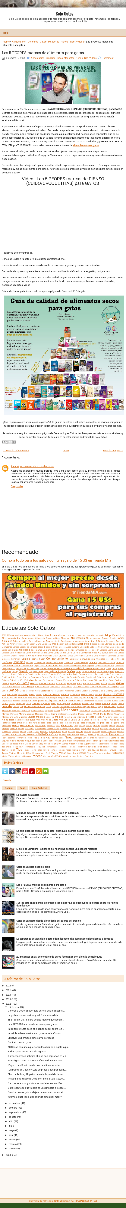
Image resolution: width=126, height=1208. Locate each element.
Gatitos (120, 683)
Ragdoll (44, 731)
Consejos (33, 41)
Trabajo (76, 750)
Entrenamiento (86, 674)
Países (93, 720)
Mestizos (39, 714)
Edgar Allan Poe (89, 671)
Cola (96, 655)
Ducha (63, 671)
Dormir (56, 671)
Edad (78, 671)
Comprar (74, 659)
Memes (5, 714)
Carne (50, 653)
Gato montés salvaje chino (84, 686)
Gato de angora (42, 686)
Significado (80, 741)
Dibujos (82, 668)
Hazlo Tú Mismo (51, 694)
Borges (16, 647)
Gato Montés (66, 686)
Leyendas (7, 706)
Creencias (83, 662)
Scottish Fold (117, 737)
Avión (26, 644)
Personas (40, 725)
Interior (72, 700)
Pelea (82, 722)
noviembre (14, 1103)
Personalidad (27, 725)
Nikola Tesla (118, 717)
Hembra (65, 694)
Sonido (35, 744)
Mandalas (15, 710)
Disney (15, 671)
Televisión (40, 747)
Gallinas (111, 683)
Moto (16, 717)
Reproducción (103, 734)
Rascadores (55, 731)
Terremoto (81, 746)
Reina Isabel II (73, 734)
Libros (16, 706)
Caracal (5, 653)
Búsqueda (84, 647)
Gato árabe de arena (11, 686)
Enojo (75, 674)
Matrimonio (96, 710)
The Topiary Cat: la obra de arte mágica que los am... (36, 1019)
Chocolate (47, 656)
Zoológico (88, 756)
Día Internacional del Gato (64, 668)
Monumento (119, 714)
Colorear (120, 656)
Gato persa (114, 686)
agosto (13, 1116)
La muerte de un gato (27, 795)
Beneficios (85, 643)
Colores (6, 659)
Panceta (120, 720)
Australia (120, 641)
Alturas (89, 638)
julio (11, 1121)
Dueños (71, 671)
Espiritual (91, 677)
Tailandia (6, 746)
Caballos (94, 647)
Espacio (73, 677)
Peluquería (114, 723)
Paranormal (17, 722)
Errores (26, 677)
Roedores (11, 738)
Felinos (78, 680)
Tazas (15, 747)
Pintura (96, 725)
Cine (76, 655)
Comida (25, 658)
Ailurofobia (40, 638)
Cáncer (88, 650)
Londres (55, 706)
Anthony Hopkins (20, 641)
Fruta (73, 683)
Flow (105, 680)
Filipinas (98, 680)
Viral (53, 756)
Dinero (108, 668)
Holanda (13, 698)
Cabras (101, 647)
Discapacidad (118, 668)
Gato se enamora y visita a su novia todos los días (35, 1083)
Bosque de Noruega (28, 647)
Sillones (89, 741)
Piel (76, 725)
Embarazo (22, 674)
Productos (86, 728)
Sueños (65, 744)
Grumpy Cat (111, 691)
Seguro (39, 741)
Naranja (68, 717)
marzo (12, 1139)
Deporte (90, 665)
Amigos (105, 638)
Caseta (76, 652)
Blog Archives (39, 788)
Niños (5, 719)
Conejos (120, 659)
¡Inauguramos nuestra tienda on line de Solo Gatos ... (36, 1078)
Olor (61, 720)
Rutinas (55, 738)
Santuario (99, 738)
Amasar (97, 638)
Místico (89, 714)
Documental (38, 671)
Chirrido (38, 656)
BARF (54, 644)
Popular (9, 788)
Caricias (36, 652)
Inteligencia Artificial (56, 700)
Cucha (112, 662)
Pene (122, 723)
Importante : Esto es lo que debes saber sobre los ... (36, 1028)
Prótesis (95, 728)
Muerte (31, 716)
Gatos (43, 41)
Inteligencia (38, 700)
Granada (86, 691)
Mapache (49, 710)
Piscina (104, 725)
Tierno (121, 747)
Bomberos (7, 647)
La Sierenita (76, 703)
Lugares (86, 706)
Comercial (15, 659)
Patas (76, 722)
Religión (83, 734)
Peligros (100, 722)
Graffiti (78, 691)
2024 (9, 635)
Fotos (25, 683)
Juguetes (45, 703)
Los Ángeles (65, 706)
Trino (88, 750)
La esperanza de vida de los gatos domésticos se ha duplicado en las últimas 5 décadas (64, 938)
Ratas (64, 731)
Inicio (5, 33)
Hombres (22, 697)
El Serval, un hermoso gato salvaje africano (31, 1037)
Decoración (80, 665)
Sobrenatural (107, 741)
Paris (35, 723)
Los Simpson (76, 706)
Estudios (29, 680)
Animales (7, 641)
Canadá (80, 650)
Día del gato (45, 668)
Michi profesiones (60, 714)
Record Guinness (108, 731)
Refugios (53, 734)
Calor (32, 650)
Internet (80, 701)
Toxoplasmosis (64, 750)
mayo (12, 1130)
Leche (98, 703)
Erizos (19, 677)
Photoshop (67, 725)
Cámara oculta (50, 650)
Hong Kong (33, 698)
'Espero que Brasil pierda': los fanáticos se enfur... (35, 1065)
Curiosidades (50, 665)
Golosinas (69, 691)
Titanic (26, 750)
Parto (48, 722)
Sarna (107, 738)
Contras (29, 662)
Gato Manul (55, 686)
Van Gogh (45, 753)
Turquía (112, 750)
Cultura (16, 665)
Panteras (6, 723)
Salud (68, 737)
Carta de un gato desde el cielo (33, 866)
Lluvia (48, 706)
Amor (121, 638)
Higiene (98, 694)
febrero (13, 1144)
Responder (17, 486)
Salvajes (78, 737)
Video (18, 756)
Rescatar (114, 734)
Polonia (20, 728)
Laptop (93, 703)
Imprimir (103, 698)
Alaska (49, 638)
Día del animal (33, 668)
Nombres (21, 719)
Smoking (97, 741)
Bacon (32, 644)
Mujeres (40, 716)
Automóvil (14, 644)
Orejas (67, 720)
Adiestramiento (97, 635)
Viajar (5, 756)
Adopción (110, 635)
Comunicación (87, 659)
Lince (32, 706)
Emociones (32, 674)
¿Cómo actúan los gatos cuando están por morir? (35, 1096)
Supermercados (91, 744)
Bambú (15, 466)
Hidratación (75, 694)
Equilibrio (6, 677)
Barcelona (46, 644)
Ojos (48, 719)
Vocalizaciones (69, 756)
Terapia (72, 747)
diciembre (14, 1007)
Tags (22, 788)
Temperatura (52, 747)
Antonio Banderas (37, 641)
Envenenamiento (117, 674)
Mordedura (7, 717)
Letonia (121, 703)
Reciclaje (96, 731)
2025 (8, 990)
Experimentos (49, 680)
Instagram (26, 700)
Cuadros (93, 662)
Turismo (103, 750)
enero (12, 1148)
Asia (103, 641)
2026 (8, 985)
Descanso (109, 665)
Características (17, 652)
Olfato (55, 719)
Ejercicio (117, 671)
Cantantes (119, 650)
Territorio (92, 747)
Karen (53, 703)
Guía (4, 694)
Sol (8, 744)
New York (107, 717)
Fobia (111, 680)
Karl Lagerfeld (63, 703)
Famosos (68, 680)
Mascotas (53, 41)
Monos (110, 714)
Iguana (83, 698)
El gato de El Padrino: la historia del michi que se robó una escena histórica (56, 848)
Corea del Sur (40, 662)
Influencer (119, 698)
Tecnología (29, 746)
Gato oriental (103, 686)
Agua (24, 638)
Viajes (11, 756)
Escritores (36, 677)
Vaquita (54, 753)
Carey (28, 652)
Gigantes (60, 691)
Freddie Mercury (47, 683)
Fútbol (104, 683)
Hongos (41, 698)
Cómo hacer (38, 659)
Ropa (29, 737)
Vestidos (108, 753)
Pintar (89, 725)
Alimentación (19, 41)
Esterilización (16, 680)
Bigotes (101, 644)
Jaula (28, 703)
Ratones (71, 731)
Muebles (23, 717)
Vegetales (71, 753)
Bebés (68, 644)
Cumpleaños (26, 665)
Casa (69, 652)
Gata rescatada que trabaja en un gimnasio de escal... (37, 1087)
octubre (13, 1107)
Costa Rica (68, 662)
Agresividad (14, 638)
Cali (9, 650)
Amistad (113, 638)
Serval (58, 741)
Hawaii (39, 694)
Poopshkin (29, 728)
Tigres (5, 750)
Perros (15, 725)
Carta (56, 652)
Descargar (119, 665)
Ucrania (21, 753)
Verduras (98, 753)
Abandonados (19, 635)
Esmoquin (64, 677)
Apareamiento (53, 641)
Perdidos (6, 725)
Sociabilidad (118, 741)
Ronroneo (21, 737)
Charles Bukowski (19, 656)
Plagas (112, 725)
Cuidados (7, 665)
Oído (43, 720)
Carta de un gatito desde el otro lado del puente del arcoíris (48, 920)
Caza (94, 652)
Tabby (121, 744)
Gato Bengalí (27, 686)
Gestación (45, 690)
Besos (94, 644)
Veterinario (118, 753)
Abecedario (32, 635)
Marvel (57, 710)
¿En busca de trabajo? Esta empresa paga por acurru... (37, 1069)
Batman (60, 644)
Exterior (59, 680)
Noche (12, 719)
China (31, 655)
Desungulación (8, 668)
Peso (58, 725)
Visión (59, 756)
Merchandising (26, 714)
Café (107, 647)
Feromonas (88, 680)
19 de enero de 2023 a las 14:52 (37, 466)
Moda (103, 714)
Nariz (75, 717)
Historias (118, 694)
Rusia (36, 737)
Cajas (4, 650)
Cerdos (121, 653)
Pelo (107, 722)
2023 (4, 635)
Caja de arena (117, 647)
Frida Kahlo (61, 683)
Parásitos (27, 723)
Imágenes (92, 697)
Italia (121, 700)
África (4, 638)
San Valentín (88, 738)
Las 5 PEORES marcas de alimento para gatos (43, 53)
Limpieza (24, 706)
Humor (69, 697)
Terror (99, 747)
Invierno (107, 701)
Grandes (94, 691)
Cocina (89, 655)
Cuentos (120, 662)
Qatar (30, 731)
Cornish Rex (51, 662)
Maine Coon (110, 706)
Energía (52, 674)
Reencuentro (32, 734)
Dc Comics (69, 665)
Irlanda (115, 701)
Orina (80, 720)
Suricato (114, 744)
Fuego (79, 683)
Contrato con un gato (19, 1042)
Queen (36, 731)
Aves (21, 644)
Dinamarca (100, 668)
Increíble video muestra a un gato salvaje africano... (35, 1033)
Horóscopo (51, 697)
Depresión (99, 665)
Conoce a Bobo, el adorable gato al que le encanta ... (36, 1010)
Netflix (99, 717)
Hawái (32, 694)
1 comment (108, 58)
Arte (98, 641)
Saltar (61, 738)
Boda (121, 644)
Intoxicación (89, 701)
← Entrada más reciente (16, 450)
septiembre (15, 1112)
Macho (94, 706)
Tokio (39, 750)
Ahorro (31, 638)
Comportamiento (57, 658)
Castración (86, 652)
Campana (72, 650)
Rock (4, 738)
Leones (114, 703)
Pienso (64, 41)
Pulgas (23, 731)
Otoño (86, 720)
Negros (92, 716)
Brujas (55, 647)
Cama (39, 650)
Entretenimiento (102, 674)
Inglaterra (7, 700)
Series (52, 741)
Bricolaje (48, 647)
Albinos (56, 638)
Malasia (120, 706)
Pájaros (112, 720)
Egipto (109, 671)
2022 (8, 1003)
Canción (95, 650)
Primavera (64, 728)
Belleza (75, 644)
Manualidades (37, 710)
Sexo (63, 740)
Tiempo (106, 747)
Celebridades (105, 652)
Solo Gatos (64, 13)
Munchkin (50, 717)
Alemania (65, 638)
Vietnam (46, 756)
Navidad (82, 717)
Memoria (14, 714)
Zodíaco (80, 756)
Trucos (95, 750)
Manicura (25, 710)
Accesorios (56, 635)
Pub (122, 728)
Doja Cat (48, 671)
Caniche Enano (106, 650)
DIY (30, 671)
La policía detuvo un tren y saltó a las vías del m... (34, 1015)
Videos (80, 41)
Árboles (64, 641)
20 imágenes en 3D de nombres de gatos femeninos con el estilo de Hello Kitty (59, 956)
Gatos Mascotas (27, 691)
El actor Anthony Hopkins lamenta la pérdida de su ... (36, 1074)
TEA (21, 746)
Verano (90, 753)
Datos (61, 665)
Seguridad (30, 740)
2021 (8, 1154)
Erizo (13, 677)
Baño (38, 644)
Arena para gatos (76, 641)
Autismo (5, 644)
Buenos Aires (65, 647)
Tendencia (63, 747)
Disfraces (6, 671)
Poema (5, 728)
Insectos (16, 701)
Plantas (120, 725)
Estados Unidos (106, 677)
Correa (60, 662)
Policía (13, 728)
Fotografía (15, 683)
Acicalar (67, 635)
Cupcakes (38, 665)
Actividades (77, 635)
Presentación (53, 728)
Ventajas (81, 753)
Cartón (63, 653)
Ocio (38, 720)
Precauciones (40, 728)
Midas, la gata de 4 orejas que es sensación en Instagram (47, 813)
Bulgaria (75, 647)
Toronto (46, 750)
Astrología (110, 641)
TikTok (12, 750)
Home (6, 41)
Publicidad (6, 731)
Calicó (15, 650)
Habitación (12, 694)
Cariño (44, 653)
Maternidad (85, 710)
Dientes (91, 668)
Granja (102, 691)
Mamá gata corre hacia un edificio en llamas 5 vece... (36, 1060)
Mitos (96, 713)
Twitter (12, 753)
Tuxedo (5, 753)
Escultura (54, 677)
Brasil (40, 647)
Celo (115, 653)
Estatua (5, 680)
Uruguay (36, 753)
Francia (34, 683)
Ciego (55, 656)
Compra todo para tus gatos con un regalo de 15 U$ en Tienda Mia (56, 560)
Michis (74, 714)
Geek (37, 691)
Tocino (33, 750)
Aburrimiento (43, 635)
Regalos (62, 734)
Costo (76, 662)
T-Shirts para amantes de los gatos (27, 1051)
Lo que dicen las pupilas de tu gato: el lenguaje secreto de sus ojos (53, 830)
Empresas (42, 674)
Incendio (111, 698)
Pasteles (68, 722)
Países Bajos (103, 720)
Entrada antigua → (113, 450)
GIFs (53, 691)
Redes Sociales (19, 734)
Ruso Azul (45, 737)
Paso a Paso (57, 723)
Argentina (90, 641)
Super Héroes (76, 743)
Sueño (57, 743)
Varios (62, 753)
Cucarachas (103, 662)
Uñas (28, 753)
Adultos (120, 635)
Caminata (63, 650)
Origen (74, 720)
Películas (90, 722)
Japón (5, 703)
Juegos (36, 703)
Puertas (15, 731)
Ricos (121, 734)
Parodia (41, 723)
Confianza (7, 662)
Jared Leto (20, 703)
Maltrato (6, 710)
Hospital (61, 698)
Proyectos (104, 728)
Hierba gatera (87, 694)
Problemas (74, 728)
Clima (82, 656)
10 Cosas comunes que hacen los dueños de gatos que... (39, 1047)
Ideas (77, 697)
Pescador (51, 725)
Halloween (23, 694)
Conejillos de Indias (106, 659)
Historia (107, 694)
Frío (69, 683)
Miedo (81, 714)
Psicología (114, 728)
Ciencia (63, 655)
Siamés (71, 740)
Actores (86, 635)
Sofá (3, 744)
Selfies (46, 741)
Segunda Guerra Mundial (13, 741)
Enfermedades (64, 674)
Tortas (53, 750)
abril (11, 1135)
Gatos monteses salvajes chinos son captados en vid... (38, 1056)
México (47, 714)
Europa (38, 680)
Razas (79, 731)
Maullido (106, 710)
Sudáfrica (48, 744)
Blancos (108, 644)
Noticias (30, 719)
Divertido (23, 671)
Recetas (87, 731)
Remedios (92, 734)
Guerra (120, 690)
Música (59, 716)
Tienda (114, 746)
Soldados (14, 744)
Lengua (106, 703)
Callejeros (24, 649)
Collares (103, 656)
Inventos (99, 701)
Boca (115, 644)
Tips (72, 41)
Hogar (5, 697)
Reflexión (43, 734)
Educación (101, 671)
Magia (100, 706)
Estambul (120, 677)
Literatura (40, 706)
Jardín (12, 703)
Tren (83, 750)
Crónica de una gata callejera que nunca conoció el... (36, 1092)
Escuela (45, 677)
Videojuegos (27, 756)
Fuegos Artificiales (91, 683)
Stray (41, 744)
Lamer (85, 703)
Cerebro (6, 655)
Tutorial (120, 750)
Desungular (21, 668)
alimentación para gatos (86, 145)
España (81, 677)
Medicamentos (117, 710)
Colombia (112, 656)
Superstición (104, 744)
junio (11, 1125)
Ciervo (70, 656)
